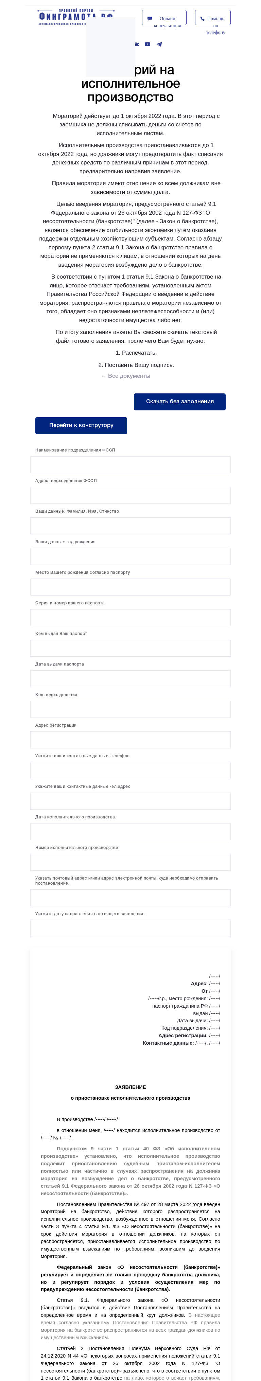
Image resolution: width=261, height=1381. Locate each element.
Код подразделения (56, 695)
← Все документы (125, 376)
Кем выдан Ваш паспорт (61, 634)
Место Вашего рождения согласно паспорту (82, 572)
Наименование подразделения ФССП (75, 450)
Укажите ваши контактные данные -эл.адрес (82, 787)
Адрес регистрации (56, 725)
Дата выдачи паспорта (59, 664)
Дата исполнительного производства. (75, 817)
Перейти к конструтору (81, 425)
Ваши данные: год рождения (65, 542)
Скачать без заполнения (180, 401)
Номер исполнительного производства (76, 848)
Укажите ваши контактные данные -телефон (82, 756)
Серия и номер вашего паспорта (70, 603)
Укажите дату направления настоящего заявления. (89, 914)
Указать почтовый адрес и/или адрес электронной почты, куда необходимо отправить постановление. (126, 881)
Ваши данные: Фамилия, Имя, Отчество (77, 511)
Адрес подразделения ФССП (66, 481)
